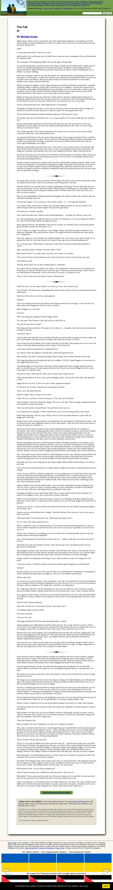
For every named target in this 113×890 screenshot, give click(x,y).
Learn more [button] (83, 886)
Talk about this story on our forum (56, 793)
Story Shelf (51, 2)
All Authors (57, 8)
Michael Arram (68, 8)
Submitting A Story (34, 3)
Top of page (12, 843)
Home (30, 2)
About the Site (60, 5)
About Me (98, 3)
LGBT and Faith (87, 3)
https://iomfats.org (31, 848)
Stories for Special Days (64, 2)
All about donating (39, 2)
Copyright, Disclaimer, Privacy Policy (52, 848)
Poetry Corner (64, 3)
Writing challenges (80, 2)
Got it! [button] (106, 886)
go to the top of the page (78, 801)
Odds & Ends (49, 5)
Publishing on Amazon (49, 3)
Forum (69, 5)
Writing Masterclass (95, 2)
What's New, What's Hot (81, 5)
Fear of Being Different (36, 5)
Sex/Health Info (75, 3)
